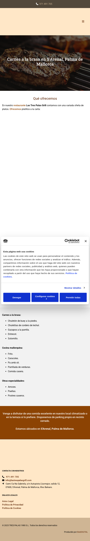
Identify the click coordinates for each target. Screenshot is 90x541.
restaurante (20, 105)
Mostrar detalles (72, 287)
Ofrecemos (15, 109)
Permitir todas (73, 297)
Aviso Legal (8, 501)
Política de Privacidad (12, 504)
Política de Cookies (11, 508)
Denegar (17, 297)
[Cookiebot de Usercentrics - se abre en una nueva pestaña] (66, 241)
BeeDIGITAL (82, 532)
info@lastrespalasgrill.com (18, 480)
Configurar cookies (45, 297)
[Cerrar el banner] (86, 241)
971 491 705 (45, 4)
